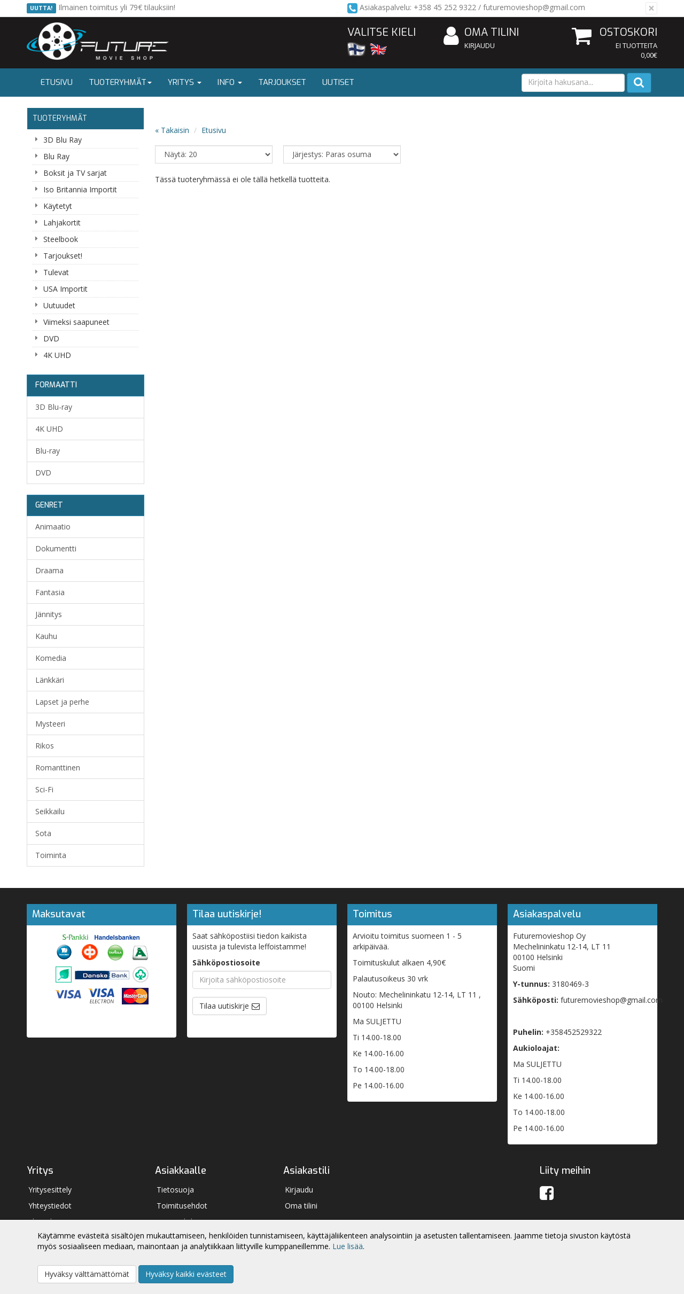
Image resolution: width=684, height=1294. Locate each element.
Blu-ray (47, 451)
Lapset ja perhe (62, 702)
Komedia (50, 658)
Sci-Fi (44, 789)
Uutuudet (59, 305)
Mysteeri (50, 724)
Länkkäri (49, 680)
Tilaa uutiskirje (224, 1006)
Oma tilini (481, 33)
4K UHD (57, 355)
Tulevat (56, 272)
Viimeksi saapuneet (76, 322)
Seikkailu (50, 811)
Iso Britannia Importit (80, 189)
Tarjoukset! (62, 256)
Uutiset (338, 82)
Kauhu (46, 636)
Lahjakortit (62, 222)
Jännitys (48, 614)
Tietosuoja (175, 1189)
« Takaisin (172, 130)
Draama (49, 570)
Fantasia (50, 592)
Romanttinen (57, 767)
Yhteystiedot (50, 1206)
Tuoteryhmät (120, 82)
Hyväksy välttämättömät (86, 1274)
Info (229, 82)
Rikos (44, 745)
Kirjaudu (479, 45)
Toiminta (50, 855)
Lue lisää (347, 1246)
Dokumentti (55, 548)
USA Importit (65, 289)
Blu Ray (56, 156)
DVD (51, 338)
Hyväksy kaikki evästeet (186, 1274)
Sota (43, 833)
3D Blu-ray (53, 407)
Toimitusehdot (182, 1206)
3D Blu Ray (62, 140)
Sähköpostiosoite (226, 962)
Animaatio (53, 526)
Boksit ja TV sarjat (75, 173)
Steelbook (60, 239)
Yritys (184, 82)
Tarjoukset (282, 82)
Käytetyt (57, 206)
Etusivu (57, 82)
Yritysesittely (50, 1189)
